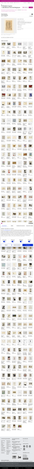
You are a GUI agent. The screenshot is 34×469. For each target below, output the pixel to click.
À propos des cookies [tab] (29, 225)
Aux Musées (3, 447)
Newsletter (26, 458)
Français (29, 2)
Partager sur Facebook (29, 16)
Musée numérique (8, 448)
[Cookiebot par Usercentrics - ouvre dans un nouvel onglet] (29, 223)
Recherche (10, 11)
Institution (3, 452)
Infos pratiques (2, 444)
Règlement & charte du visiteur (3, 450)
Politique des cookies (30, 465)
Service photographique (9, 444)
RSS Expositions (25, 455)
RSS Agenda (24, 454)
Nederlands (25, 2)
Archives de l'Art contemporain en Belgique (9, 446)
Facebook (24, 447)
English (32, 2)
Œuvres (32, 14)
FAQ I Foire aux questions (3, 441)
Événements (11, 2)
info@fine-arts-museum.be (29, 461)
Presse (8, 2)
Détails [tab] (12, 225)
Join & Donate (26, 7)
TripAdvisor (24, 450)
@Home (13, 11)
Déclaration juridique (24, 465)
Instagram (30, 447)
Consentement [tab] (4, 225)
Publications (8, 442)
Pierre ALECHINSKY (20, 29)
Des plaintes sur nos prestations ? (10, 465)
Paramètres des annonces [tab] (21, 225)
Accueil (2, 2)
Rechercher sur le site (14, 3)
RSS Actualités (25, 456)
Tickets (31, 7)
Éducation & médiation (4, 11)
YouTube (27, 447)
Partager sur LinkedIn (31, 16)
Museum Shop (3, 449)
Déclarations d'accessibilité (18, 465)
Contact (5, 2)
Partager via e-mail (32, 16)
